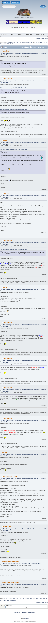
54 (40, 42)
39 (16, 42)
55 (41, 42)
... (5, 42)
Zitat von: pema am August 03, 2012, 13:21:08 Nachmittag (14, 87)
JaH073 (6, 193)
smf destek (26, 618)
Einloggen (6, 2)
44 (24, 42)
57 (44, 42)
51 (35, 42)
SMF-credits (17, 616)
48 (30, 42)
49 (31, 42)
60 (2, 43)
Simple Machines (31, 616)
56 (43, 42)
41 (19, 42)
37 (13, 42)
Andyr (5, 140)
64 (8, 43)
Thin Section (7, 79)
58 (46, 42)
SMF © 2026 (24, 616)
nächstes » (45, 38)
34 (8, 42)
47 (28, 42)
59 (0, 43)
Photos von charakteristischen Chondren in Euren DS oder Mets (22, 564)
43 (22, 42)
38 (14, 42)
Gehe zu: (3, 605)
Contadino (7, 526)
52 (37, 42)
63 (7, 43)
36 (11, 42)
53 (38, 42)
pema (5, 287)
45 (25, 42)
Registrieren (15, 2)
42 (20, 42)
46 (27, 42)
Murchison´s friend (10, 476)
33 (6, 42)
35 (10, 42)
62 (5, 43)
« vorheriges (39, 38)
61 (4, 43)
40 (17, 42)
